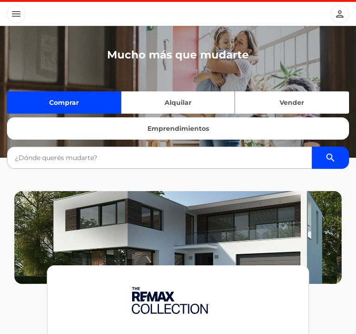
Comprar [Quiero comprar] (64, 102)
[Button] (16, 14)
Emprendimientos (178, 128)
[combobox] (159, 158)
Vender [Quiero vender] (292, 102)
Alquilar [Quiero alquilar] (178, 102)
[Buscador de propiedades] (330, 158)
